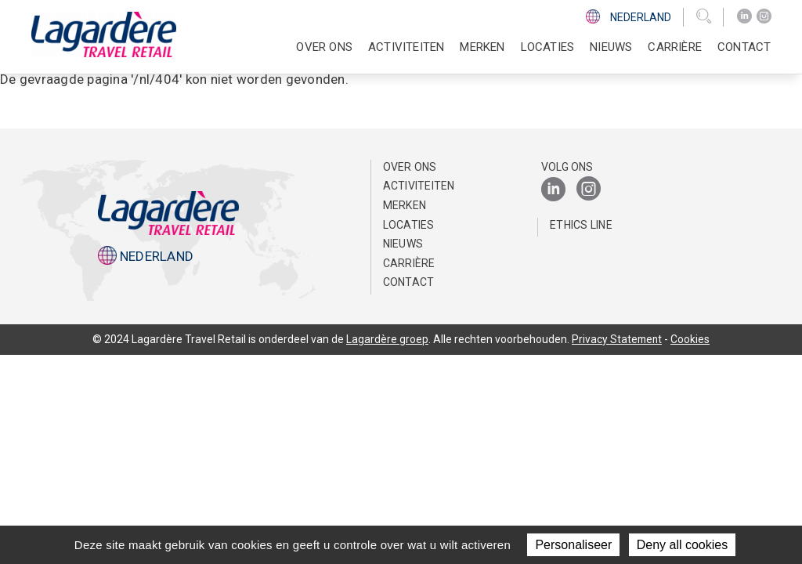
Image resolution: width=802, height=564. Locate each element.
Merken (482, 47)
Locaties (548, 47)
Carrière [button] (675, 47)
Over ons (410, 167)
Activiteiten (419, 185)
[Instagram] (764, 16)
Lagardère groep (386, 339)
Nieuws (611, 47)
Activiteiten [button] (406, 47)
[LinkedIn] (744, 16)
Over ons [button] (324, 47)
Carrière (409, 263)
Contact (744, 47)
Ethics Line (581, 225)
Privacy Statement (617, 339)
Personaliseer (573, 544)
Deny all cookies (682, 544)
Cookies (691, 339)
